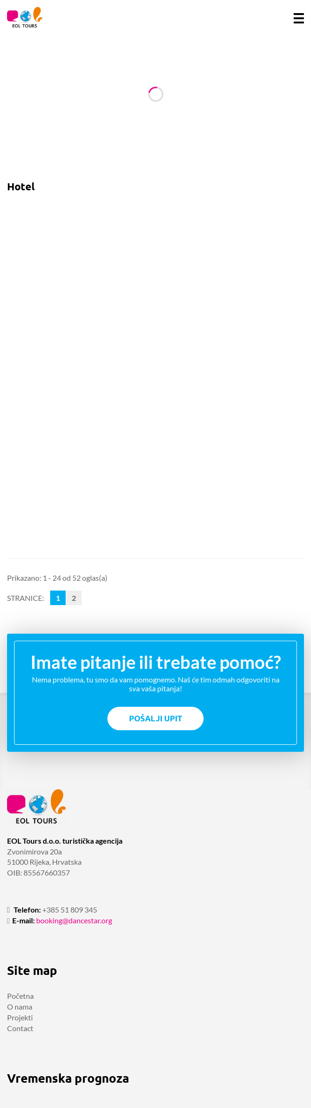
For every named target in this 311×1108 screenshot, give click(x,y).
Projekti (20, 1017)
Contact (20, 1028)
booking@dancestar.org (74, 920)
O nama (19, 1006)
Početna (20, 995)
